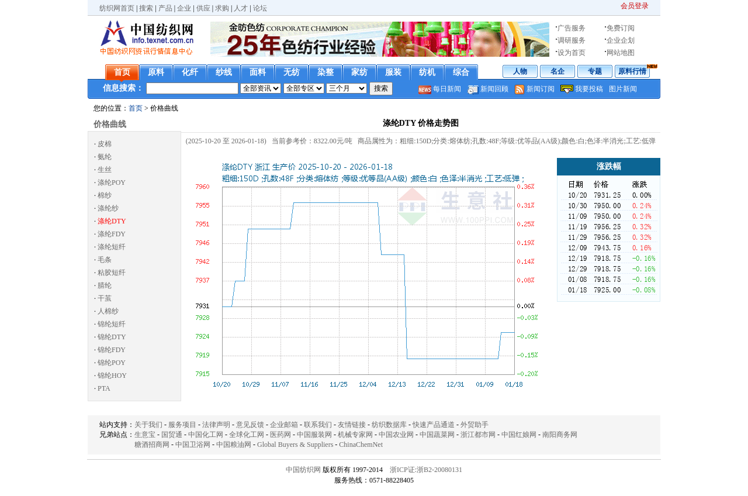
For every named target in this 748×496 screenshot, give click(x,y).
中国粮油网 (233, 444)
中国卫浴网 (192, 444)
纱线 (224, 72)
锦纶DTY (112, 337)
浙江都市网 (478, 434)
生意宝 (144, 434)
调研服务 (571, 40)
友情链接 (352, 425)
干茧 (105, 298)
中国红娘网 (518, 434)
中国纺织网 (303, 470)
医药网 (280, 434)
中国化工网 (205, 434)
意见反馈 (250, 425)
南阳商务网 (559, 434)
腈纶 (105, 285)
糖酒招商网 (151, 444)
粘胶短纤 (112, 272)
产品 (165, 8)
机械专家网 (355, 434)
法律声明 (216, 425)
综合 (461, 72)
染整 (325, 72)
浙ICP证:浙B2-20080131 (426, 470)
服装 (393, 72)
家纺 (359, 72)
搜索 (146, 8)
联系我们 (318, 425)
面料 (258, 72)
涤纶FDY (112, 234)
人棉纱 (108, 311)
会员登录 (635, 6)
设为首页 (571, 53)
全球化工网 (246, 434)
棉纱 (105, 195)
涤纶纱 (108, 208)
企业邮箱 (284, 425)
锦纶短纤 (112, 324)
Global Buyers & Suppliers (295, 444)
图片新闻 (623, 89)
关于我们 (148, 425)
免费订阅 (621, 28)
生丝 (105, 170)
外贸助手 (474, 425)
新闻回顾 (494, 89)
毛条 (105, 260)
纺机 (427, 72)
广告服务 (571, 28)
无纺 (291, 72)
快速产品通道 (434, 425)
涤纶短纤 (112, 247)
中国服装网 (314, 434)
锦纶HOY (112, 375)
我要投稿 (589, 89)
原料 (156, 72)
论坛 (260, 8)
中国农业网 (396, 434)
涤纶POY (112, 182)
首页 (122, 72)
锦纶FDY (112, 350)
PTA (104, 388)
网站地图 (621, 53)
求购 (222, 8)
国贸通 (171, 434)
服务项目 (182, 425)
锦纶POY (112, 363)
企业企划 (621, 40)
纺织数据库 (389, 425)
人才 (241, 8)
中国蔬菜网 (437, 434)
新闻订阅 (541, 89)
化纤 (190, 72)
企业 (184, 8)
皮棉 (105, 144)
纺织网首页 (116, 8)
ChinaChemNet (361, 444)
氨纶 (105, 157)
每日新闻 (447, 89)
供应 (203, 8)
